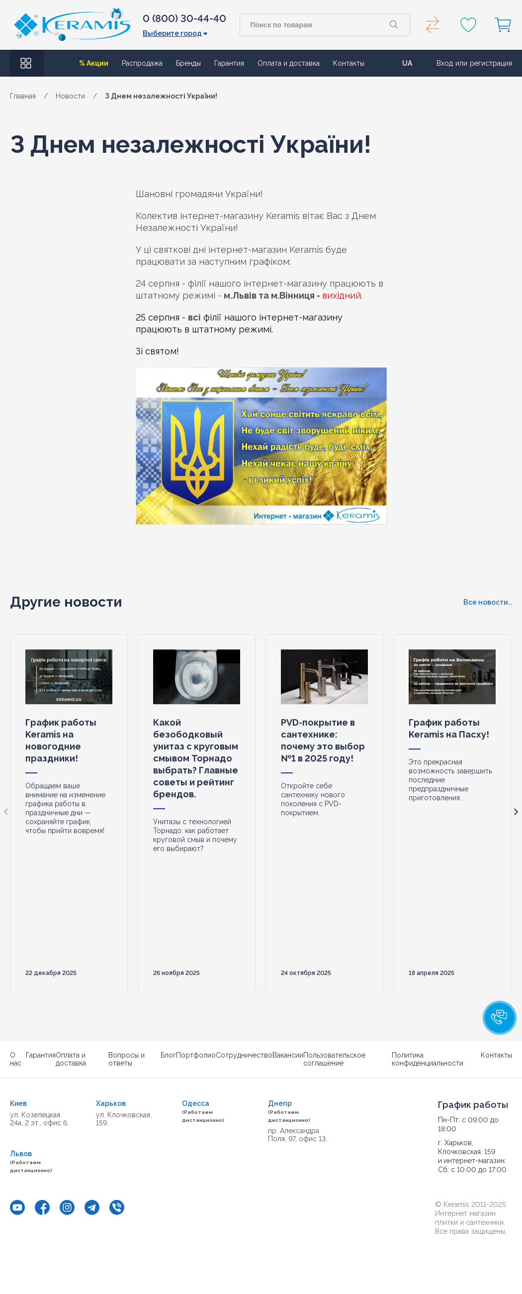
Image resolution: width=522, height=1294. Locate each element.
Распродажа (142, 63)
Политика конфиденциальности (427, 1059)
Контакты (348, 63)
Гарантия (229, 63)
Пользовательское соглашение (334, 1059)
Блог (168, 1055)
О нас (15, 1059)
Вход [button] (444, 63)
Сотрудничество (244, 1055)
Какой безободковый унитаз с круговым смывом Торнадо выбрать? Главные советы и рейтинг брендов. (195, 758)
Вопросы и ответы (126, 1059)
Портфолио (196, 1055)
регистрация (491, 63)
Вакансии (287, 1055)
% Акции (93, 63)
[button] (500, 1018)
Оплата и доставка (289, 63)
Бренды (188, 63)
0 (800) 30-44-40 (184, 18)
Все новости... (487, 602)
